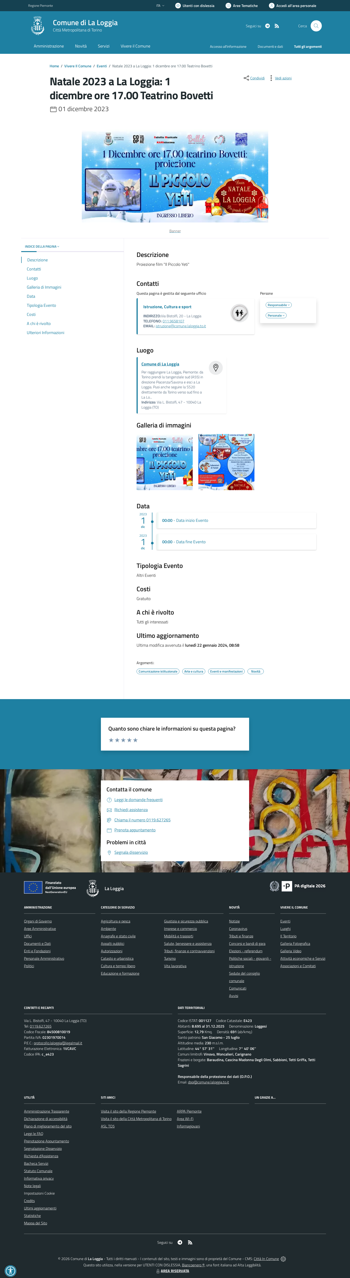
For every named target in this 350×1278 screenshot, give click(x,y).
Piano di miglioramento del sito (48, 1126)
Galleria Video (290, 951)
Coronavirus (238, 928)
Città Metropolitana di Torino (77, 30)
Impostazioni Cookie (39, 1193)
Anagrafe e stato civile (118, 936)
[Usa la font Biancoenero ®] (195, 5)
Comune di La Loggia (85, 22)
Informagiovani (188, 1126)
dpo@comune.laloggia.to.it (208, 1082)
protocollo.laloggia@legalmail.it (58, 1043)
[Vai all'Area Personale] (292, 5)
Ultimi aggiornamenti (40, 1208)
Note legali (32, 1186)
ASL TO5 (108, 1126)
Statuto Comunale (38, 1171)
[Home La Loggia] (73, 25)
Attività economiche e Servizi (302, 958)
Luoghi (285, 928)
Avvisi (233, 995)
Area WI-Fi (185, 1118)
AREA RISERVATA (172, 1271)
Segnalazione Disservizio (43, 1148)
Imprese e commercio (180, 928)
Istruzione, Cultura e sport (167, 307)
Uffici (28, 936)
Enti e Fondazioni (37, 951)
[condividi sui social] (254, 78)
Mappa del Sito (35, 1223)
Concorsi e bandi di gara (247, 943)
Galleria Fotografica (295, 943)
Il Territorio (288, 936)
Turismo (170, 958)
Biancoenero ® (193, 1265)
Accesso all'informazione (228, 46)
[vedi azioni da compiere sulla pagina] (280, 78)
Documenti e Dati (37, 943)
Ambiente (108, 928)
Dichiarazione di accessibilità (45, 1118)
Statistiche (32, 1215)
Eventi (102, 66)
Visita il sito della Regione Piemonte (128, 1111)
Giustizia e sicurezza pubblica (186, 921)
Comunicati (237, 988)
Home (54, 66)
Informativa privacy (39, 1178)
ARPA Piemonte (189, 1111)
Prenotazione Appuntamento (46, 1141)
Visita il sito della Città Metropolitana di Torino (136, 1118)
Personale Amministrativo (44, 958)
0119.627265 (40, 1026)
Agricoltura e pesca (115, 921)
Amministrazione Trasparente (46, 1111)
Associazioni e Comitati (298, 966)
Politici (29, 966)
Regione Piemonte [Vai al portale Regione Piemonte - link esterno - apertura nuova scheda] (40, 5)
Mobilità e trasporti (178, 936)
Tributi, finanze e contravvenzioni (189, 951)
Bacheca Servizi (36, 1163)
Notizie (234, 921)
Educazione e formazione (120, 973)
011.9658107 (173, 321)
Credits (29, 1200)
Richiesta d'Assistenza (41, 1156)
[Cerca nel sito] (316, 25)
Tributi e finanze (241, 936)
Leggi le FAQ (33, 1133)
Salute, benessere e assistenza (188, 943)
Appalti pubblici (112, 943)
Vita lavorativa (175, 966)
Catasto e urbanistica (117, 958)
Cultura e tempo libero (118, 966)
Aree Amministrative (40, 928)
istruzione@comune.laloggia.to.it (181, 326)
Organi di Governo (38, 921)
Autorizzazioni (111, 951)
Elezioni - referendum (245, 951)
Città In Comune (266, 1258)
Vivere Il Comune (77, 66)
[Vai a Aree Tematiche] (241, 5)
